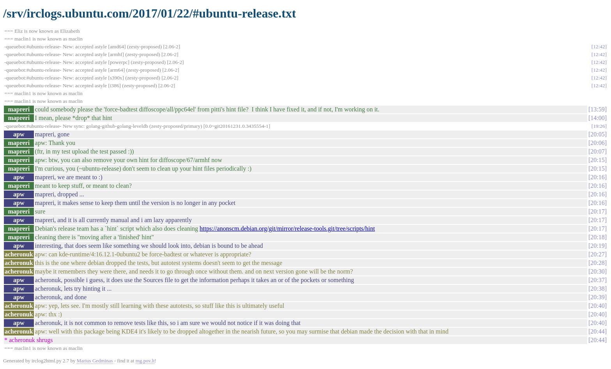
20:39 (597, 297)
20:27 (597, 254)
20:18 (597, 237)
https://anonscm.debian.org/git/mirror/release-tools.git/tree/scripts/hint (287, 228)
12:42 (599, 46)
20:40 (597, 305)
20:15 (597, 160)
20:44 (597, 331)
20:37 (597, 280)
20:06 (597, 142)
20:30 (597, 271)
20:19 (597, 245)
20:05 (597, 134)
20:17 (597, 211)
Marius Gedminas (95, 361)
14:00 (597, 118)
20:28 (597, 263)
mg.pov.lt (145, 361)
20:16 (597, 177)
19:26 (599, 126)
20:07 (597, 151)
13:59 (597, 109)
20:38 (597, 288)
